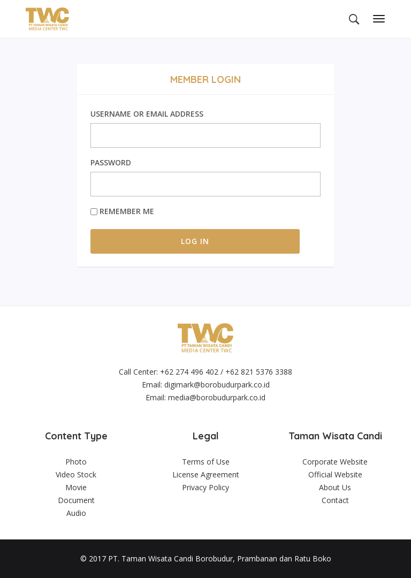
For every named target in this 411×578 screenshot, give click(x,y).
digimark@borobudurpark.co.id (217, 384)
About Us (335, 487)
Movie (76, 487)
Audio (76, 513)
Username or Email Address (146, 114)
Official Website (335, 474)
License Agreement (205, 474)
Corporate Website (335, 462)
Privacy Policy (205, 487)
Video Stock (76, 474)
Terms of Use (206, 462)
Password (110, 162)
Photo (76, 462)
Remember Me (122, 211)
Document (76, 500)
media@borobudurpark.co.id (216, 397)
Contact (335, 500)
